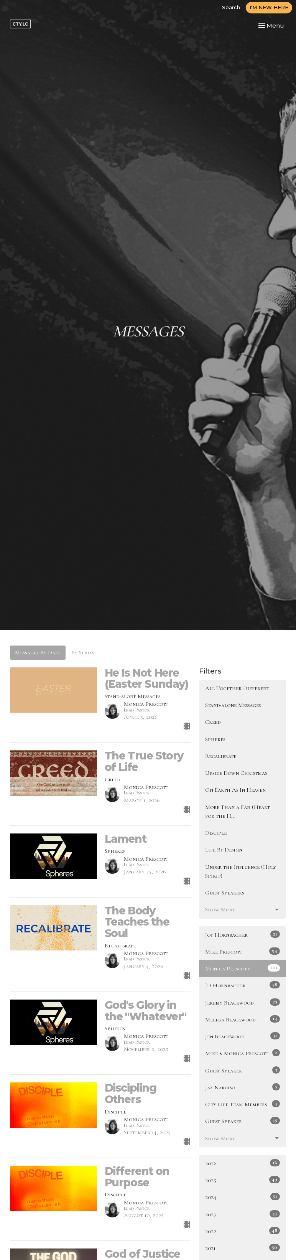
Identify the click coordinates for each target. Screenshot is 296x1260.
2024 (242, 1197)
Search (231, 7)
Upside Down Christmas (236, 772)
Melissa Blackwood (242, 1019)
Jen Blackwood (242, 1036)
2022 (242, 1231)
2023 (242, 1214)
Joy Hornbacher (242, 934)
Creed (212, 721)
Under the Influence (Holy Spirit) (240, 871)
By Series (82, 652)
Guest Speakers (224, 892)
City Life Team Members (242, 1104)
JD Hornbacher (242, 985)
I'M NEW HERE (269, 7)
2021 (242, 1248)
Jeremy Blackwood (242, 1002)
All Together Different (237, 688)
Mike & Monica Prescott (242, 1053)
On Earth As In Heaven (235, 789)
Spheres (215, 739)
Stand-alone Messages (233, 705)
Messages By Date (38, 652)
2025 (242, 1180)
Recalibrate (220, 756)
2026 (242, 1163)
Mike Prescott (242, 951)
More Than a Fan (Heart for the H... (237, 811)
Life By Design (223, 849)
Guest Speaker (242, 1070)
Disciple (216, 832)
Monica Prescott (242, 968)
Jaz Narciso (242, 1087)
